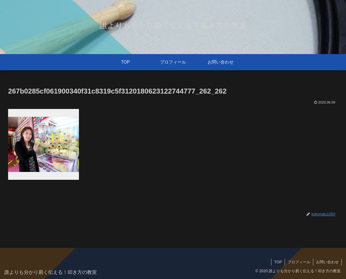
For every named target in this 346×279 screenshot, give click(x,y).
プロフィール (299, 262)
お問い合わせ (327, 262)
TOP (278, 262)
